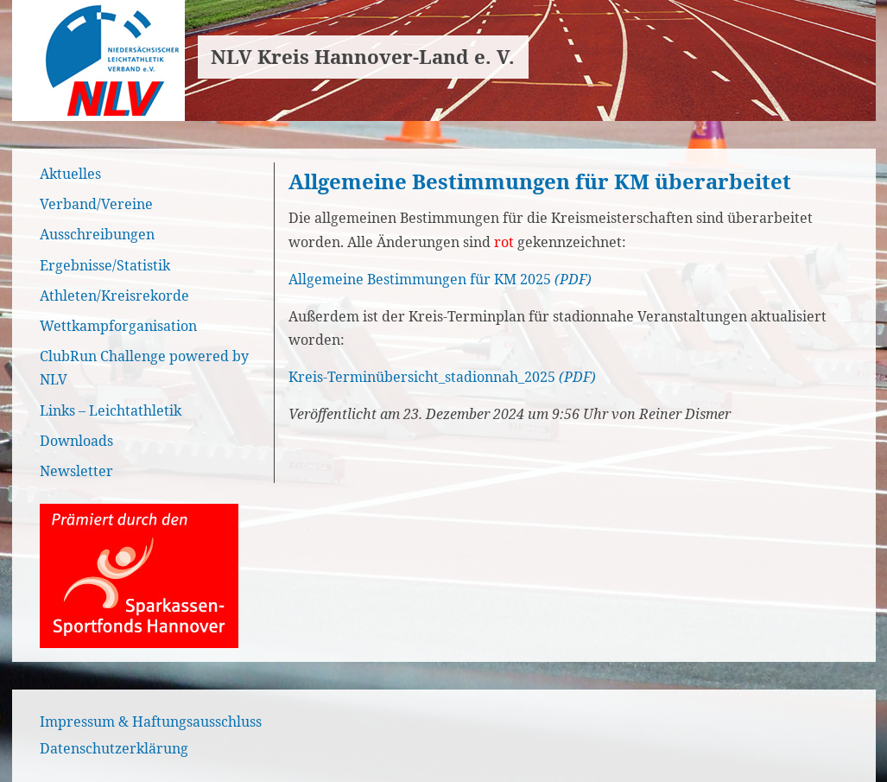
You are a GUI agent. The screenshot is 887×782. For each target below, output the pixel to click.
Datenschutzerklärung (114, 748)
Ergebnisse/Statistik (105, 265)
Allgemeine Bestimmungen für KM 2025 (419, 279)
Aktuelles (70, 173)
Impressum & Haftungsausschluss (151, 721)
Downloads (76, 440)
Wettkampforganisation (118, 325)
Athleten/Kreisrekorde (114, 295)
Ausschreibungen (97, 234)
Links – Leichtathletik (110, 410)
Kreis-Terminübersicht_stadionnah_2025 (421, 376)
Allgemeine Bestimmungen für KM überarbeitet (539, 181)
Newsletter (76, 470)
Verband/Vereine (96, 203)
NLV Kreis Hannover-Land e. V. (363, 56)
